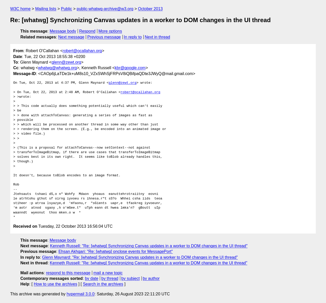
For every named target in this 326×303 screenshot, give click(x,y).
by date (91, 278)
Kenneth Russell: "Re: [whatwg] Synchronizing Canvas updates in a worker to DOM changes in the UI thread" (149, 246)
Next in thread (157, 37)
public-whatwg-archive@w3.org (105, 9)
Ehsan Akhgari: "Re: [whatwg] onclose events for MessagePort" (115, 251)
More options (110, 31)
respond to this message (68, 273)
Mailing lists (45, 9)
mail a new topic (108, 273)
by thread (109, 278)
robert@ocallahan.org (82, 51)
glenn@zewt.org (66, 62)
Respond (87, 31)
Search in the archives (103, 284)
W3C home (20, 9)
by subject (130, 278)
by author (151, 278)
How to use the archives (55, 284)
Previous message (104, 37)
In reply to (133, 37)
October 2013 (150, 9)
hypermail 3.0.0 (80, 294)
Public (66, 9)
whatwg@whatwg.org (57, 68)
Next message (71, 37)
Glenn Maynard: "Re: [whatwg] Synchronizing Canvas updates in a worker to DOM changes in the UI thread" (140, 257)
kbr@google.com (130, 68)
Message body (63, 31)
